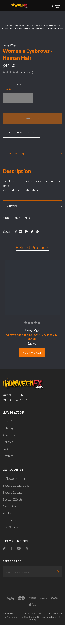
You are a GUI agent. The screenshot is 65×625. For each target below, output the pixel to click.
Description (32, 154)
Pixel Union (40, 613)
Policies (8, 442)
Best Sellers (10, 527)
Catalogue (9, 428)
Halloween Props (14, 478)
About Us (9, 435)
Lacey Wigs (9, 45)
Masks (7, 513)
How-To (8, 421)
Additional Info (32, 218)
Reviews (32, 206)
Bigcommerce (19, 616)
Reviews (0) (26, 72)
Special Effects (13, 499)
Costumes (9, 520)
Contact (8, 456)
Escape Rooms (12, 492)
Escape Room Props (16, 485)
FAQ (5, 449)
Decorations (11, 506)
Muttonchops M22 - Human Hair (32, 337)
